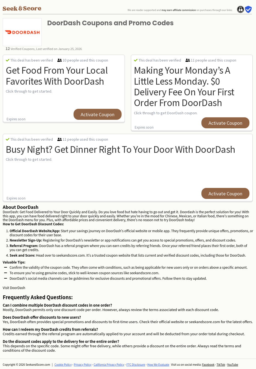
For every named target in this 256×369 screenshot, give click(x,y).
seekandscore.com (70, 255)
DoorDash (17, 287)
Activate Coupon (97, 114)
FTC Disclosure (135, 364)
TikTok (220, 364)
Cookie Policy (63, 364)
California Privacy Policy (109, 364)
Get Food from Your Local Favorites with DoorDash (57, 75)
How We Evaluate (158, 364)
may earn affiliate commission (178, 10)
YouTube (232, 364)
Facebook (208, 364)
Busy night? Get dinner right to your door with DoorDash (120, 149)
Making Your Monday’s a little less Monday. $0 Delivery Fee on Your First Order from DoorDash (184, 86)
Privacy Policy (82, 364)
